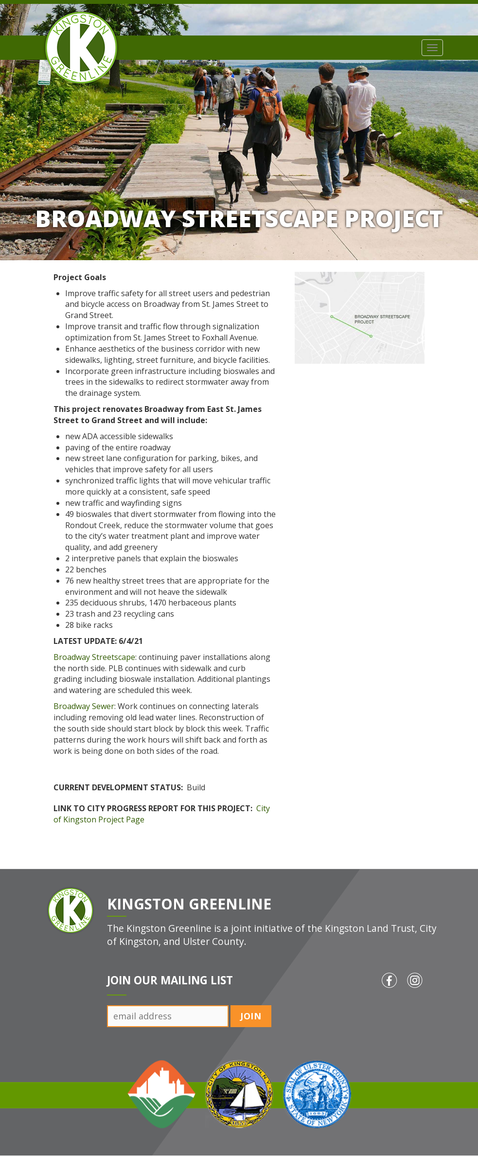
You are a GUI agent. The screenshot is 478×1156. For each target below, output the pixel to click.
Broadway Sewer (83, 706)
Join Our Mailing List (170, 980)
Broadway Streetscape (94, 657)
